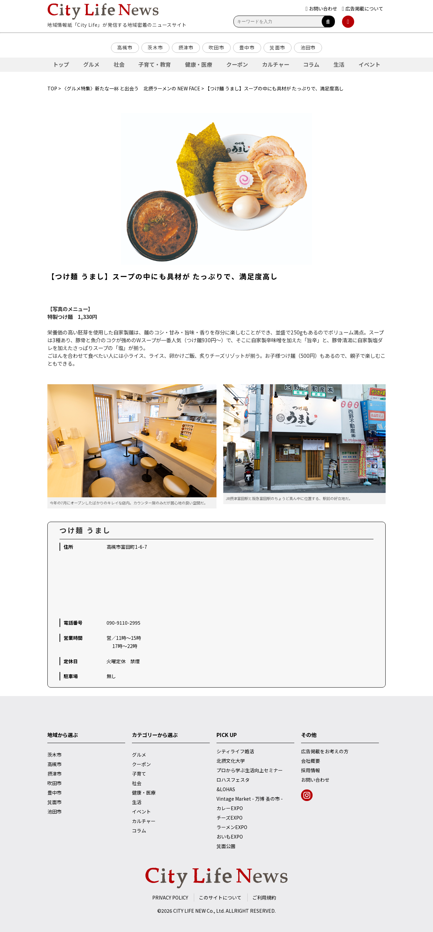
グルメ (91, 64)
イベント (369, 64)
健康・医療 (198, 64)
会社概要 (310, 760)
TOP (52, 88)
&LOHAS (225, 789)
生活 (339, 64)
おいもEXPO (229, 836)
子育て (139, 773)
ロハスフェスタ (233, 779)
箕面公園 (225, 846)
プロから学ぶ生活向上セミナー (249, 770)
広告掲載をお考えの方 (324, 751)
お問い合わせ (315, 779)
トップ (61, 64)
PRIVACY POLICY (170, 897)
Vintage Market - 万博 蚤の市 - (249, 798)
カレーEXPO (229, 808)
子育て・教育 (154, 64)
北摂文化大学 (230, 760)
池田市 (308, 47)
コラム (311, 64)
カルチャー (275, 64)
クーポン (237, 64)
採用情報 (310, 770)
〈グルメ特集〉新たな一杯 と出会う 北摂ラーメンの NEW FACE (131, 88)
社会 (119, 64)
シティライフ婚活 (235, 751)
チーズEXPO (229, 817)
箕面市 (277, 47)
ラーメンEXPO (231, 827)
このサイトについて (220, 897)
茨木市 (155, 47)
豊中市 (247, 47)
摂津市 (186, 47)
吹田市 (216, 47)
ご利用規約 (264, 897)
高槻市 (125, 47)
